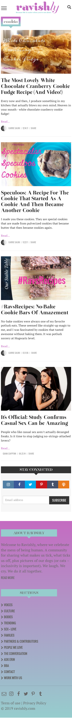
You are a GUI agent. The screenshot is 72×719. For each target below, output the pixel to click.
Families (9, 635)
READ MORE (8, 577)
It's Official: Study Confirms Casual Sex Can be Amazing (34, 420)
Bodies (8, 617)
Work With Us (13, 678)
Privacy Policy (34, 702)
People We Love (13, 647)
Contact (9, 672)
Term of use (10, 702)
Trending (10, 623)
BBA (6, 665)
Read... (5, 121)
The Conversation (15, 653)
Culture (9, 611)
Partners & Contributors (21, 641)
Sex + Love (10, 629)
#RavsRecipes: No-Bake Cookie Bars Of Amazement (34, 309)
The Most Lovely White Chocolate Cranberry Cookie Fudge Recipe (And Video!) (35, 86)
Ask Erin (9, 659)
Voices (8, 605)
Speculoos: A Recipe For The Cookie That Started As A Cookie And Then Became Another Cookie (35, 201)
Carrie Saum (14, 128)
